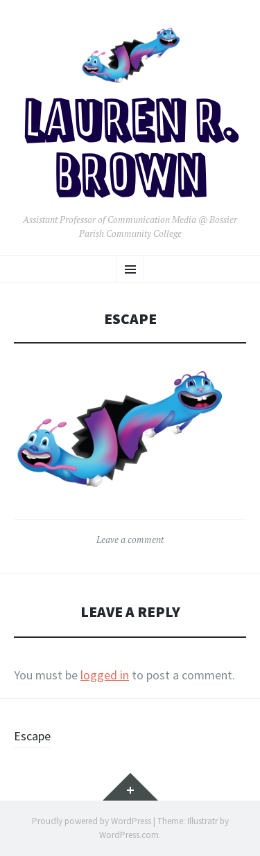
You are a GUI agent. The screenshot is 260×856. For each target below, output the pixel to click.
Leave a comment (130, 539)
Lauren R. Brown (130, 151)
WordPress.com (129, 835)
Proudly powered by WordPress (91, 821)
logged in (104, 675)
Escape (32, 736)
